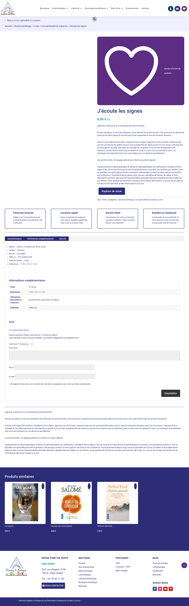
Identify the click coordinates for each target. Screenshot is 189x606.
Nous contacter (55, 586)
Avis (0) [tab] (62, 239)
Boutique (44, 8)
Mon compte (121, 570)
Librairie (75, 8)
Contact (145, 8)
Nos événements (86, 567)
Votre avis (13, 348)
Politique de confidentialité (45, 600)
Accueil (8, 26)
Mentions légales (26, 600)
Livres (36, 26)
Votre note (14, 344)
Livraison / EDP (123, 567)
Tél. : (45, 578)
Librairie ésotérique (22, 26)
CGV (118, 563)
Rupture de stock (112, 191)
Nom (11, 367)
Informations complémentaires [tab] (40, 239)
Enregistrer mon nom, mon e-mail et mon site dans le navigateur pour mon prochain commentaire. (51, 384)
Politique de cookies (65, 600)
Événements (132, 8)
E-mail (12, 377)
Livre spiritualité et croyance (54, 26)
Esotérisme (158, 571)
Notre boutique (85, 571)
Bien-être (116, 8)
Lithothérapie (59, 8)
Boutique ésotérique (95, 8)
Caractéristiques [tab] (15, 239)
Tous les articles (160, 563)
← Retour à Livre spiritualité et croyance (22, 20)
